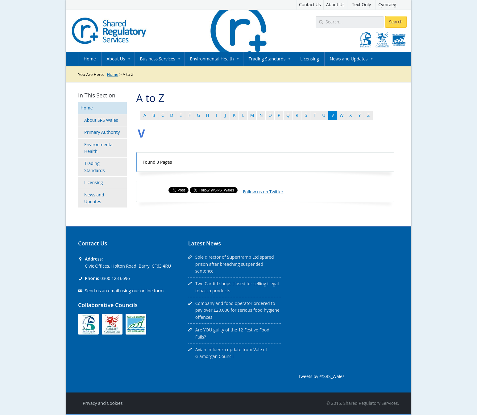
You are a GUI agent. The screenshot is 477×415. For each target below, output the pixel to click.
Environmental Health (212, 59)
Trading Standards (267, 59)
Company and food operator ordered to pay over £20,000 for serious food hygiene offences (237, 310)
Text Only (361, 4)
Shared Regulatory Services (370, 403)
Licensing (309, 59)
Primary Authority (102, 132)
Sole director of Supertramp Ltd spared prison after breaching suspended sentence (234, 264)
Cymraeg (387, 4)
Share (156, 190)
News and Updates (349, 59)
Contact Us (310, 4)
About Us (335, 4)
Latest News (204, 243)
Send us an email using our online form (124, 291)
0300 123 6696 (115, 278)
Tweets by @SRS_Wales (321, 376)
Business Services (157, 59)
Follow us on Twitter (263, 192)
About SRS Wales (101, 120)
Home (90, 59)
